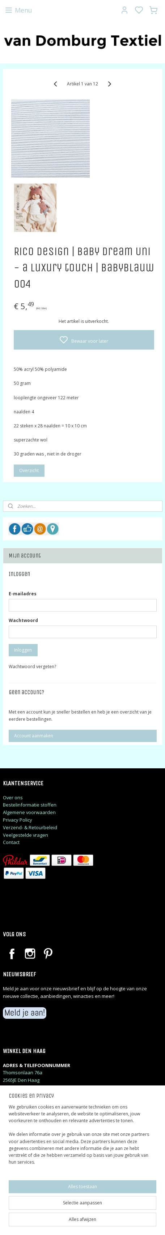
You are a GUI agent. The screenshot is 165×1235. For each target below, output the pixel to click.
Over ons (13, 797)
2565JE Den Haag (21, 1080)
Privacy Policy (17, 820)
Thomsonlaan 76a (22, 1072)
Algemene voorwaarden (29, 812)
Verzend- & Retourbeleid (30, 827)
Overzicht (29, 471)
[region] (82, 1137)
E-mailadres (23, 594)
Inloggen (23, 650)
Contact (11, 842)
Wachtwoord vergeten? (32, 666)
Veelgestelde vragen (25, 835)
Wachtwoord (23, 620)
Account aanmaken (33, 736)
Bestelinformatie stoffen (29, 804)
